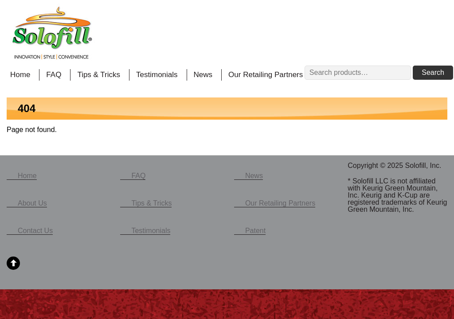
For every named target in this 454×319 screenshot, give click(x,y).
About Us (32, 203)
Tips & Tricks (98, 74)
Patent (255, 230)
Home (20, 74)
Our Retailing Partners (265, 74)
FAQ (53, 74)
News (203, 74)
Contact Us (35, 230)
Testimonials (157, 74)
